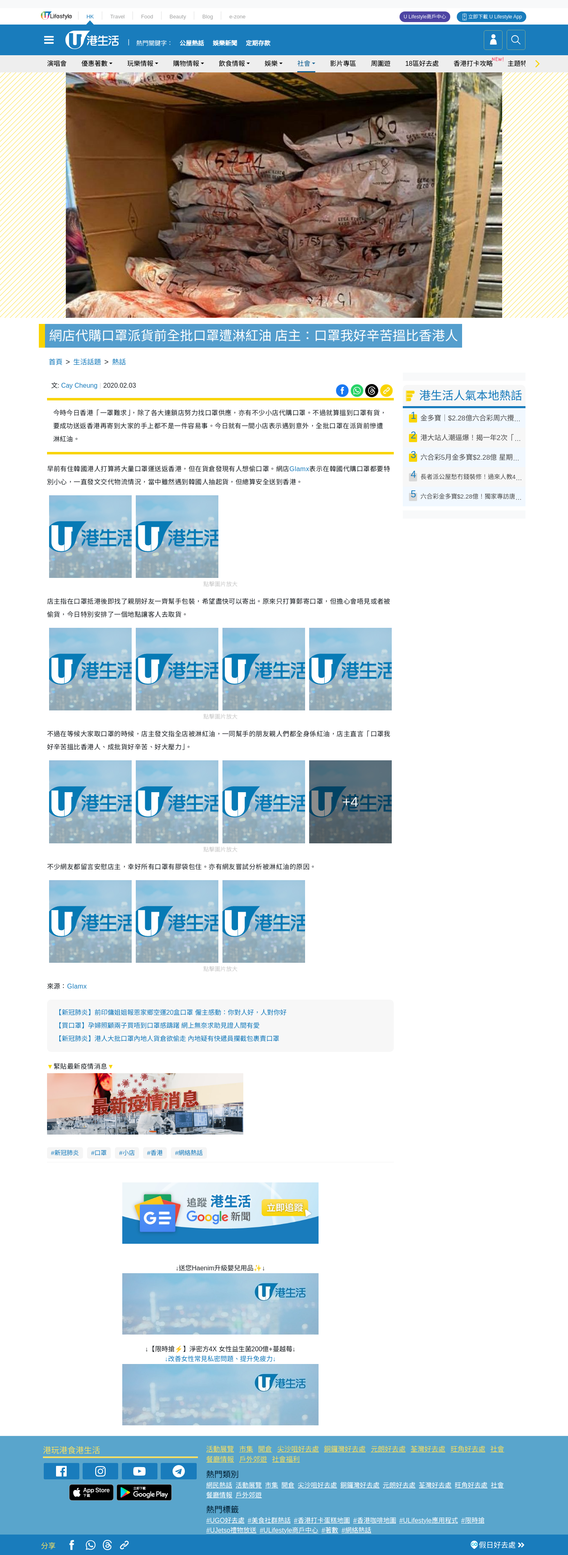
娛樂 (271, 63)
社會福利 (286, 1459)
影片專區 (343, 63)
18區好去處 (422, 63)
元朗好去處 (388, 1449)
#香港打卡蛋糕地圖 (322, 1520)
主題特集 (520, 63)
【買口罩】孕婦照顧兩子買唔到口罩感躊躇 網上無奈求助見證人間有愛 (157, 1025)
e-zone (237, 16)
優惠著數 (94, 63)
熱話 (119, 362)
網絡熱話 (190, 1152)
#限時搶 (473, 1520)
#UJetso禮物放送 (231, 1530)
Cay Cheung (79, 385)
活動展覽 (220, 1449)
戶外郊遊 (253, 1459)
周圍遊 (381, 63)
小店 (129, 1152)
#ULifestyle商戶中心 (289, 1530)
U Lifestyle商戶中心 (425, 17)
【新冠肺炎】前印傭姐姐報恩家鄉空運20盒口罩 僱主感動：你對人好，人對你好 (171, 1012)
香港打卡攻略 (473, 63)
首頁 (56, 362)
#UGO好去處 (225, 1520)
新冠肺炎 (66, 1152)
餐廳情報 (220, 1459)
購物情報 (186, 63)
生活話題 (87, 362)
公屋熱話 (192, 43)
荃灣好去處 (428, 1449)
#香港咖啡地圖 (374, 1520)
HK (90, 16)
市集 (246, 1449)
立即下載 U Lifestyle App (495, 17)
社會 (303, 63)
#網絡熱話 (356, 1530)
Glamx (300, 468)
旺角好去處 (468, 1449)
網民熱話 (219, 1485)
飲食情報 (232, 63)
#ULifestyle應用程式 (429, 1520)
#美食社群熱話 (269, 1520)
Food (147, 16)
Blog (207, 16)
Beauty (177, 16)
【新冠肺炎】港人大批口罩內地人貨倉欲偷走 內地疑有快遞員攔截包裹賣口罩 (167, 1038)
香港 (156, 1152)
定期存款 (258, 43)
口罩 (100, 1152)
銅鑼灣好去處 (345, 1449)
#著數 (329, 1530)
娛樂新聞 (225, 43)
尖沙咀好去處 (298, 1449)
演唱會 (57, 63)
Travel (117, 16)
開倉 (265, 1449)
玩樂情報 (140, 63)
